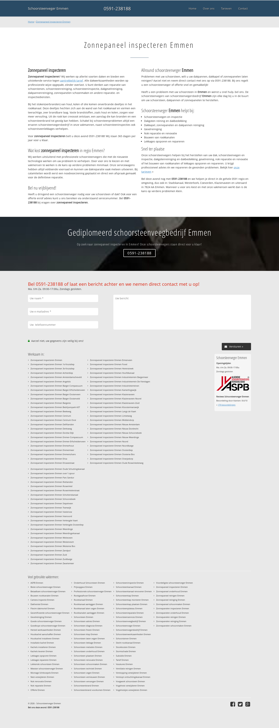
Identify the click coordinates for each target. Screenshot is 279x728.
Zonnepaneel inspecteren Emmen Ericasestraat (52, 463)
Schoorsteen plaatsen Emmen (88, 655)
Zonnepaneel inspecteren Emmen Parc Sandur (52, 477)
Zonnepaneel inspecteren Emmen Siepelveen (52, 503)
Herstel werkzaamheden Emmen (46, 629)
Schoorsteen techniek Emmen (88, 668)
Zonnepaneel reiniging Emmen (170, 599)
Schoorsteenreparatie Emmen (130, 612)
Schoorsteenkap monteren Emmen (132, 599)
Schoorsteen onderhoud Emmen (89, 651)
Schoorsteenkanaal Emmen (129, 587)
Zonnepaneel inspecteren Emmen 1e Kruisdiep (52, 364)
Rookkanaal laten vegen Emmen (89, 608)
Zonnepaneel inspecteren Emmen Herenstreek (111, 368)
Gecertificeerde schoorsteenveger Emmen (50, 612)
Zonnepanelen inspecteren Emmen (172, 608)
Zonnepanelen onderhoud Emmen (172, 612)
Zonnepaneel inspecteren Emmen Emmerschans (53, 454)
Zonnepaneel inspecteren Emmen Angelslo (51, 381)
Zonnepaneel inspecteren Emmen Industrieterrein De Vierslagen (120, 381)
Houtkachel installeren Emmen (45, 638)
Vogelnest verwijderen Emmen (130, 685)
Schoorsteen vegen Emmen (86, 672)
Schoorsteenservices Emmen (129, 617)
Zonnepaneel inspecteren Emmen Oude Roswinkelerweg (116, 463)
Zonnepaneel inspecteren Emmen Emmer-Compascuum (57, 437)
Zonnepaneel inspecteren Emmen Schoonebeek (53, 499)
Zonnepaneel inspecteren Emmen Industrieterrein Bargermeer (119, 377)
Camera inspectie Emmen (42, 599)
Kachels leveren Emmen (42, 651)
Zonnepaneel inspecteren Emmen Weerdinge (52, 529)
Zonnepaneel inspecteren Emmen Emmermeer (52, 450)
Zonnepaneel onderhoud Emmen (172, 591)
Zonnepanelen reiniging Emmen (171, 621)
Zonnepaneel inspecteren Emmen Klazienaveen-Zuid (115, 403)
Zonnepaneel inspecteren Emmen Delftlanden (52, 424)
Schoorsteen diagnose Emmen (88, 625)
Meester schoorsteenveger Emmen (47, 668)
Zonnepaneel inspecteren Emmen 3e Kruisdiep (52, 368)
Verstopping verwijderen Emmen (131, 672)
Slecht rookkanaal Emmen (128, 642)
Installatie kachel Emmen (42, 642)
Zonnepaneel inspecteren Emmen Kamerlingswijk (113, 390)
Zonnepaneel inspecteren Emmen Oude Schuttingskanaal (58, 469)
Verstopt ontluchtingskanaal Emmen (133, 677)
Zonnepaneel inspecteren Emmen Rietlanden (52, 482)
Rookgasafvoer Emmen (85, 595)
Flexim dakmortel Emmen (43, 608)
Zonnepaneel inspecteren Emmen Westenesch (52, 542)
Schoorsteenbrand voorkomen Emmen (92, 690)
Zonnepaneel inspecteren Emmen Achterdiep (52, 373)
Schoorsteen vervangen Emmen (89, 681)
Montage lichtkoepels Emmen (45, 672)
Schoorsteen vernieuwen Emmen (89, 677)
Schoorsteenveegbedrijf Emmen (131, 621)
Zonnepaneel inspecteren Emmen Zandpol (51, 550)
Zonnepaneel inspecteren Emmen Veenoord (51, 516)
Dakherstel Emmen (39, 604)
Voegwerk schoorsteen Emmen (130, 681)
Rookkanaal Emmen (83, 599)
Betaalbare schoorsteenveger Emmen (48, 591)
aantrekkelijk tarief (71, 80)
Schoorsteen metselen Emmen (88, 647)
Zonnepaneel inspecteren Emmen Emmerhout (52, 445)
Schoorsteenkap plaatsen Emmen (131, 604)
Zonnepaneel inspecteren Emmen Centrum (51, 415)
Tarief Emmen (122, 660)
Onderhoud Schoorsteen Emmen (89, 582)
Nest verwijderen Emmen (42, 677)
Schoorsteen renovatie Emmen (88, 660)
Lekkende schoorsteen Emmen (45, 664)
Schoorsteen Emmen (83, 617)
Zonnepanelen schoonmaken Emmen (173, 625)
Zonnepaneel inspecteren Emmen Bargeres (51, 403)
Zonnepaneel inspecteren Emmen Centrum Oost (53, 420)
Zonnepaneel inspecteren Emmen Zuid (49, 554)
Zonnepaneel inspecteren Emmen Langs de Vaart (113, 411)
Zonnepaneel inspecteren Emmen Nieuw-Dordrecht (114, 428)
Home (31, 21)
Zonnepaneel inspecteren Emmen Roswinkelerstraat (55, 490)
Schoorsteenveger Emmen (48, 8)
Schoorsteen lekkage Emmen (87, 642)
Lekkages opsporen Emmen (43, 655)
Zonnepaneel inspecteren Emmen (53, 21)
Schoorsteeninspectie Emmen (130, 582)
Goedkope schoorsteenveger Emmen (48, 625)
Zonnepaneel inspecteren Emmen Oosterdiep (111, 450)
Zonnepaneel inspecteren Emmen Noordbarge (111, 445)
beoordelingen (226, 404)
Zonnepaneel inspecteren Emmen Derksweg (51, 428)
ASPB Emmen (37, 582)
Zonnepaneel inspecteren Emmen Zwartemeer (52, 563)
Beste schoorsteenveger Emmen (46, 587)
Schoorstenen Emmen (126, 638)
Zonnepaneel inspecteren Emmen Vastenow (51, 511)
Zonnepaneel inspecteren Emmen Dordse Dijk (52, 432)
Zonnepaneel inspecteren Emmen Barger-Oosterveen (55, 394)
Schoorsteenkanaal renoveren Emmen (134, 591)
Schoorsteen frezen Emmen (87, 629)
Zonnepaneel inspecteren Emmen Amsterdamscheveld (56, 377)
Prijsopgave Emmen (83, 587)
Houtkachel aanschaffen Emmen (46, 634)
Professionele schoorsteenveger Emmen (93, 591)
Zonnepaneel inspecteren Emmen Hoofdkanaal (112, 373)
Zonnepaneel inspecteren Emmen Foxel (108, 364)
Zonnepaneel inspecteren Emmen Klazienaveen (112, 394)
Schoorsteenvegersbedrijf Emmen (132, 629)
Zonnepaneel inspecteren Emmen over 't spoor (53, 473)
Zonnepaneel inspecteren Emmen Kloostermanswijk (114, 407)
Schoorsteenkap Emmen (127, 595)
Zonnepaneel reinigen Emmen (170, 595)
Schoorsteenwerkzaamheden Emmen (133, 634)
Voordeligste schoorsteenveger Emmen (174, 582)
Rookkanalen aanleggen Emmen (89, 612)
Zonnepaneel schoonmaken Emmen (173, 604)
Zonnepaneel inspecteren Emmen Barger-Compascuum (56, 385)
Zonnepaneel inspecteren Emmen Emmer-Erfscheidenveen (58, 441)
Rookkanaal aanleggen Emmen (88, 604)
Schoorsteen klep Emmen (86, 634)
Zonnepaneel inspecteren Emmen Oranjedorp (111, 458)
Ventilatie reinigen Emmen (128, 668)
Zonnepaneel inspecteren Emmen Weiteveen (52, 537)
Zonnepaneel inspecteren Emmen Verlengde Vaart (54, 520)
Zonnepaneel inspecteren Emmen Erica (49, 458)
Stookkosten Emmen (125, 647)
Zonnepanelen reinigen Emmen (171, 617)
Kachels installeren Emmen (43, 647)
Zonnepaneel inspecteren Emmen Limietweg (111, 415)
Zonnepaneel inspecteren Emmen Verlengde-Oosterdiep (57, 524)
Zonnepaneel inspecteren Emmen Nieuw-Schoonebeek (116, 432)
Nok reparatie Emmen (41, 685)
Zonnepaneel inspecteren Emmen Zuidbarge (51, 559)
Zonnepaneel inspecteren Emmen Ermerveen (111, 360)
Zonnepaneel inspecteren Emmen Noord (109, 441)
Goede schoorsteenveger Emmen (46, 621)
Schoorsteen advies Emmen (87, 621)
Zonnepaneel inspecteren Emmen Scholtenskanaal (54, 494)
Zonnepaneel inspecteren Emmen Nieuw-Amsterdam (115, 424)
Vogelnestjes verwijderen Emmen (131, 690)
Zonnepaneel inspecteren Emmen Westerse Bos (53, 546)
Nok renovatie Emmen (41, 681)
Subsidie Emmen (124, 655)
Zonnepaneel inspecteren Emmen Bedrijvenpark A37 (55, 407)
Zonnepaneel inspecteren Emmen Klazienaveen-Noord (115, 398)
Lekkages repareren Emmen (43, 660)
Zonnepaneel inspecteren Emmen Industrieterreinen (114, 385)
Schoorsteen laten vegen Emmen (89, 638)
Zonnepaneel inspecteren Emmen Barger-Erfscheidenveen (58, 390)
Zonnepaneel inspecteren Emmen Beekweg (51, 411)
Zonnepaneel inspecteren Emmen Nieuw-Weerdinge (114, 437)
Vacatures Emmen (124, 664)
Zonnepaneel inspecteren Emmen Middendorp (112, 420)
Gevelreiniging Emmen (41, 617)
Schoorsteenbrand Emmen (86, 685)
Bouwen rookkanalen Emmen (45, 595)
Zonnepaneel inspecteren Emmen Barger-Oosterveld (55, 398)
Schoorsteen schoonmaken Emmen (90, 664)
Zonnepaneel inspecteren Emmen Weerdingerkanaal (55, 533)
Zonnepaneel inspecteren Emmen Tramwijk (51, 507)
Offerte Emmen (38, 690)
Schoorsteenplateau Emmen (129, 608)
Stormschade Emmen (126, 651)
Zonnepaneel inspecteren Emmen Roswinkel (51, 486)
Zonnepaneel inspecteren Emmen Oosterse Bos (112, 454)
